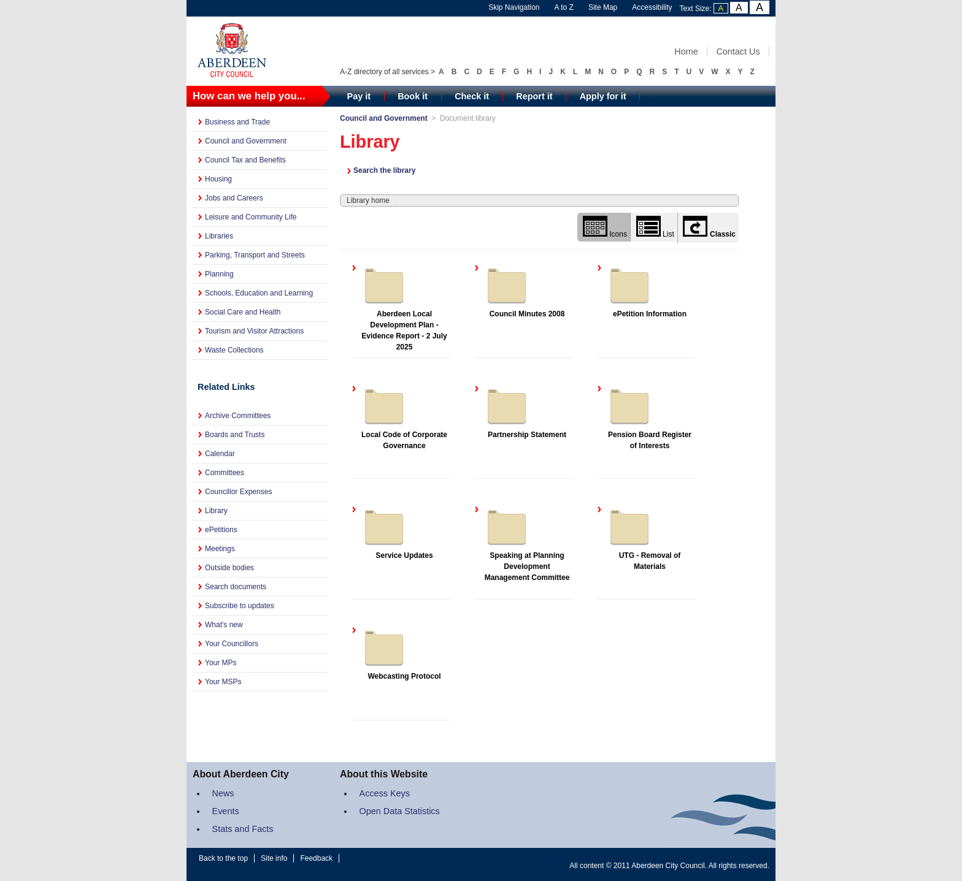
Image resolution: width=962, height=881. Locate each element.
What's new (224, 624)
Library (216, 510)
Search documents (235, 586)
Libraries (219, 236)
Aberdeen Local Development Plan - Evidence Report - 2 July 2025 (404, 306)
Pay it (359, 96)
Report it (534, 96)
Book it (413, 96)
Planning (219, 274)
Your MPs (221, 662)
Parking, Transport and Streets (255, 255)
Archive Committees (238, 415)
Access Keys (385, 793)
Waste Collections (234, 350)
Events (225, 811)
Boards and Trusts (234, 434)
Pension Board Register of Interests (648, 416)
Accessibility (652, 7)
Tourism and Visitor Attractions (254, 331)
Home (686, 51)
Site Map (602, 7)
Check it (472, 96)
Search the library (384, 170)
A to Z (564, 7)
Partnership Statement (524, 411)
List (655, 227)
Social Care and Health (242, 312)
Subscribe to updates (239, 605)
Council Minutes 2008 (524, 290)
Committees (224, 472)
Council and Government (246, 141)
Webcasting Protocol (401, 652)
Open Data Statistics (400, 811)
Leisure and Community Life (250, 217)
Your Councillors (231, 643)
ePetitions (221, 529)
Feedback (316, 858)
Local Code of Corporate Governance (404, 416)
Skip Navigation (513, 7)
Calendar (220, 453)
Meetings (220, 548)
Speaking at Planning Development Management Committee (526, 542)
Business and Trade (237, 122)
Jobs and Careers (234, 198)
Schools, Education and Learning (259, 293)
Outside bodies (229, 567)
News (223, 793)
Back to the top (223, 858)
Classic (709, 227)
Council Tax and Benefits (245, 160)
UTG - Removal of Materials (643, 537)
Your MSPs (223, 681)
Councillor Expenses (238, 491)
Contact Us (738, 51)
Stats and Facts (243, 829)
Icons (605, 227)
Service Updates (397, 531)
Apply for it (603, 96)
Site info (274, 858)
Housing (218, 179)
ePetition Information (646, 290)
